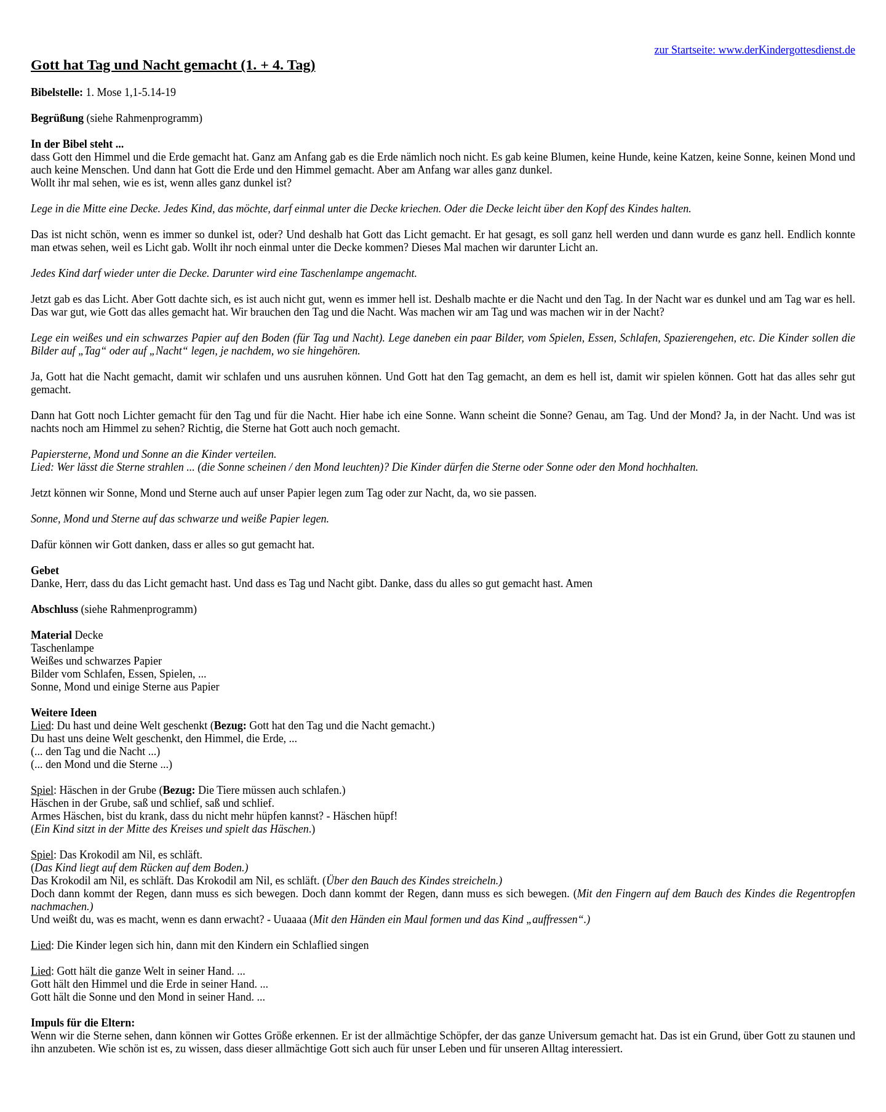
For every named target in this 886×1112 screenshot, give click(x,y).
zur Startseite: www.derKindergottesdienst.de (755, 50)
